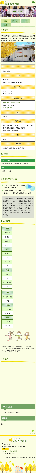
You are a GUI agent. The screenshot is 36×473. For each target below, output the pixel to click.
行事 (25, 21)
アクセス (5, 448)
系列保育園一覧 (7, 107)
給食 (5, 25)
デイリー (15, 21)
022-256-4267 (11, 451)
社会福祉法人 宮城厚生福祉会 (12, 102)
